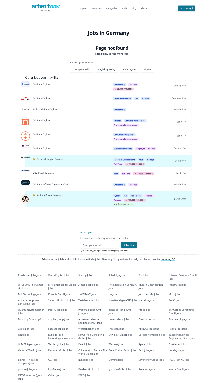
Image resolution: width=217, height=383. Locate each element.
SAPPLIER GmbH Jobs (120, 334)
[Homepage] (46, 6)
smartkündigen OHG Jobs (123, 300)
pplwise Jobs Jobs (27, 369)
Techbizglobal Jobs (58, 344)
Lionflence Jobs (56, 369)
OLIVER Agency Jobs (29, 344)
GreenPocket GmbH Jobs (122, 350)
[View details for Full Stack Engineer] (25, 98)
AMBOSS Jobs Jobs (149, 328)
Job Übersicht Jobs (149, 294)
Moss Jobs (174, 294)
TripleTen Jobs (116, 328)
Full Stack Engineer (42, 98)
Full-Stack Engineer (42, 84)
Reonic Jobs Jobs (178, 328)
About (144, 8)
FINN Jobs (23, 334)
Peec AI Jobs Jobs (57, 309)
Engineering (119, 85)
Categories (111, 8)
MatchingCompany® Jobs (32, 319)
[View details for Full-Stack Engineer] (25, 86)
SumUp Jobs (85, 275)
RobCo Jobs (175, 300)
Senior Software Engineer (49, 195)
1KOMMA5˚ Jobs (87, 294)
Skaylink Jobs (116, 359)
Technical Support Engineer (50, 159)
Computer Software (122, 98)
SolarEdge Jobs (117, 275)
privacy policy (113, 250)
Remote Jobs (129, 69)
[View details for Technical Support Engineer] (25, 161)
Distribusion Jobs (148, 319)
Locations (97, 8)
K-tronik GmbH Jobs (59, 294)
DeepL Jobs (84, 344)
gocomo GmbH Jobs (120, 369)
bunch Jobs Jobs (178, 350)
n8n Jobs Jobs (85, 359)
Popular (83, 8)
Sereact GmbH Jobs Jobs (61, 300)
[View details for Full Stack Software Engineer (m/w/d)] (25, 184)
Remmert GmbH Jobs (60, 350)
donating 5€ (168, 259)
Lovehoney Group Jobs (151, 359)
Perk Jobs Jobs (146, 350)
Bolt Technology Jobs (29, 294)
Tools (124, 8)
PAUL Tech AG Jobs (179, 359)
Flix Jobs (143, 275)
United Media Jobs (119, 319)
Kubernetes (136, 196)
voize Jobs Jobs (26, 328)
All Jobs (147, 69)
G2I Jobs (52, 359)
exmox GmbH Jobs (179, 369)
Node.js (150, 160)
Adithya (47, 10)
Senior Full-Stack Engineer (45, 109)
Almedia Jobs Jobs (88, 284)
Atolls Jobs (144, 309)
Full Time (133, 85)
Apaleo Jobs (145, 344)
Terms (126, 250)
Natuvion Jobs (146, 300)
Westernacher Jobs (88, 328)
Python (117, 196)
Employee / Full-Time (145, 149)
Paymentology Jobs (179, 319)
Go (125, 196)
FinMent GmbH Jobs (89, 369)
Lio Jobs (113, 294)
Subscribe (129, 245)
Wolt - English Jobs (58, 275)
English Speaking (106, 69)
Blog (134, 8)
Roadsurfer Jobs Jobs (29, 275)
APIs (141, 160)
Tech (116, 174)
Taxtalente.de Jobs (88, 300)
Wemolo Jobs (116, 344)
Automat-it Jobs (177, 284)
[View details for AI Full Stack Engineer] (25, 173)
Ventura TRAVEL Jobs (29, 350)
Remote (145, 98)
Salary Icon (115, 89)
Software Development (135, 121)
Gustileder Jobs (177, 344)
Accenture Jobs (147, 369)
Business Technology (123, 149)
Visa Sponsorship (81, 69)
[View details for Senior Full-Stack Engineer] (25, 109)
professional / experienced (125, 125)
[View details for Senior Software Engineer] (25, 199)
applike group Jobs (58, 319)
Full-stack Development (124, 160)
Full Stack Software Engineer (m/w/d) (51, 184)
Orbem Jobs (54, 375)
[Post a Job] (186, 8)
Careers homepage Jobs (152, 334)
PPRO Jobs (84, 375)
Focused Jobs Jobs (58, 328)
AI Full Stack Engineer (43, 173)
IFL (136, 98)
